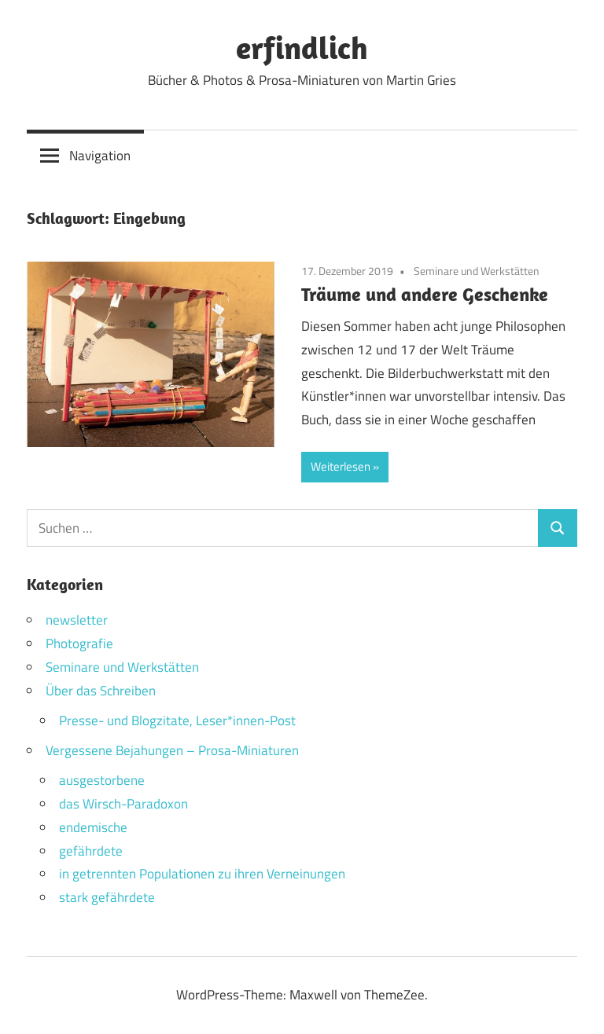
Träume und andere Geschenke (424, 294)
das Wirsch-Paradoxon (123, 804)
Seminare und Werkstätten (477, 270)
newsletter (77, 620)
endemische (93, 827)
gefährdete (91, 851)
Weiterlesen (340, 466)
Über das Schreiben (101, 690)
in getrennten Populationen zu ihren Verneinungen (202, 874)
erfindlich (302, 47)
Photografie (79, 643)
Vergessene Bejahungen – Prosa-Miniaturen (172, 750)
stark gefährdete (107, 897)
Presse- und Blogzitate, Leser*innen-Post (177, 720)
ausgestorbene (102, 780)
